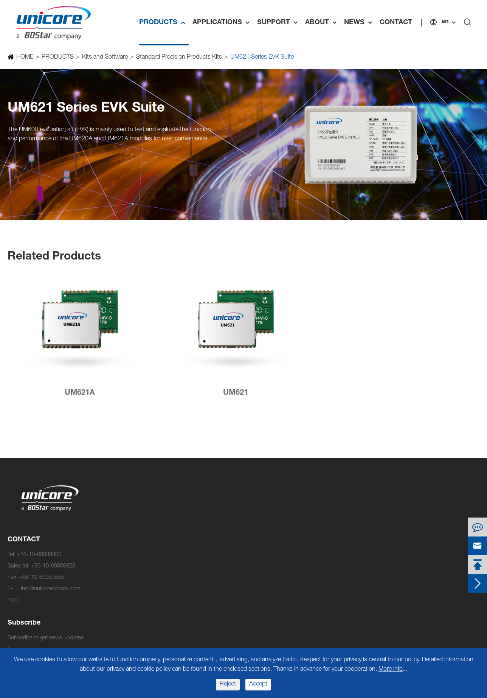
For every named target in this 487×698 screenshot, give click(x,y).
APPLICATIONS (222, 22)
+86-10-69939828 (53, 566)
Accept (258, 684)
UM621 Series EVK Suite (261, 57)
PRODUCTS (164, 22)
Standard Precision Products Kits (179, 57)
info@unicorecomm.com (51, 589)
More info (390, 670)
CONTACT (396, 22)
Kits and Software (104, 57)
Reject (228, 684)
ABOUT (322, 22)
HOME (24, 57)
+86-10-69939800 (39, 555)
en (445, 22)
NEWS (360, 22)
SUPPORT (279, 22)
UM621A (80, 397)
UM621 (235, 397)
